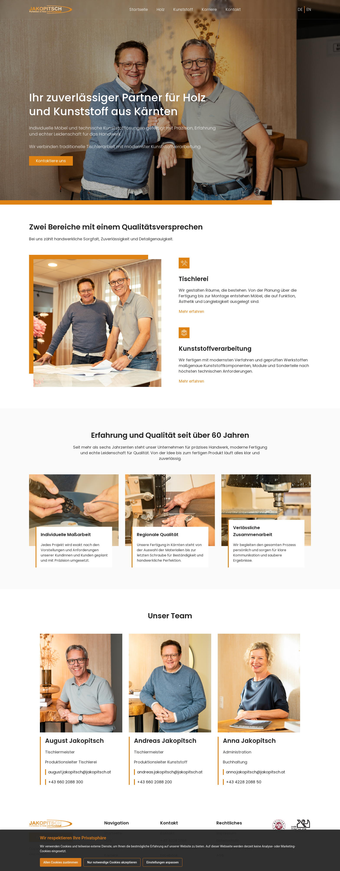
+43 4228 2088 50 (243, 782)
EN (308, 9)
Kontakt (233, 9)
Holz (161, 9)
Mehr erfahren (191, 311)
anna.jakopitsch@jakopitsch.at (255, 772)
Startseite (138, 9)
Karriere (209, 9)
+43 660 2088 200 (154, 782)
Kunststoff (183, 9)
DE (300, 9)
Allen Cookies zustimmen (60, 862)
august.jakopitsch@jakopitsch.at (79, 772)
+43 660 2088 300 (65, 782)
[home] (50, 9)
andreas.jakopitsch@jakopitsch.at (170, 772)
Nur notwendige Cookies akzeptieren (112, 862)
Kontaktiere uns (51, 160)
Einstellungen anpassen (163, 862)
